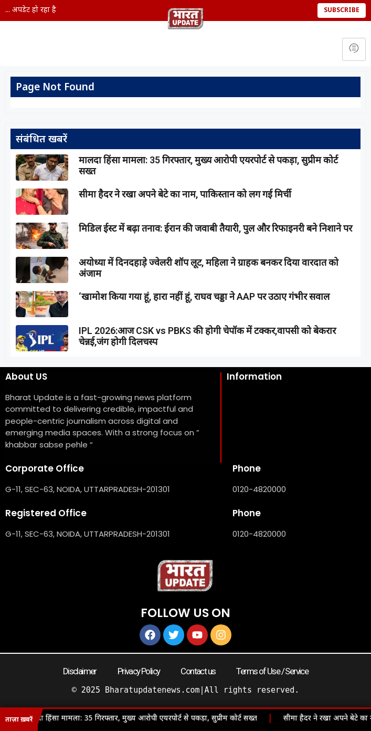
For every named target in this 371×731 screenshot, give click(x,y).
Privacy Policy (139, 671)
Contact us (198, 671)
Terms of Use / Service (272, 671)
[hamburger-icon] (354, 49)
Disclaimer (80, 671)
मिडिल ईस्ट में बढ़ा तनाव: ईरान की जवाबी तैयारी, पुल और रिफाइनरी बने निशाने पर (215, 228)
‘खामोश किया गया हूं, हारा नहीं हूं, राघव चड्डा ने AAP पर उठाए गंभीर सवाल (204, 296)
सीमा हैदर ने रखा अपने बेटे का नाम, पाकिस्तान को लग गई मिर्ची (185, 194)
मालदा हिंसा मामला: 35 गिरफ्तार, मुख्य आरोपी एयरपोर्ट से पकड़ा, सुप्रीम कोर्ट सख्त (143, 719)
